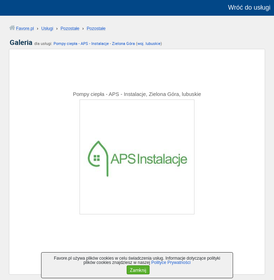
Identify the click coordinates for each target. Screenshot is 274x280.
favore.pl (49, 8)
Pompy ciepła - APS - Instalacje (81, 43)
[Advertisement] (137, 73)
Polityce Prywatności (171, 262)
